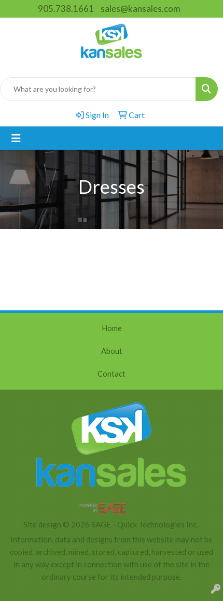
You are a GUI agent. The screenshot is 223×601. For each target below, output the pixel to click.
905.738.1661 (66, 8)
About (111, 351)
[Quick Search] (98, 89)
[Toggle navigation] (16, 138)
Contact (111, 373)
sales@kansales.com (140, 8)
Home (112, 328)
